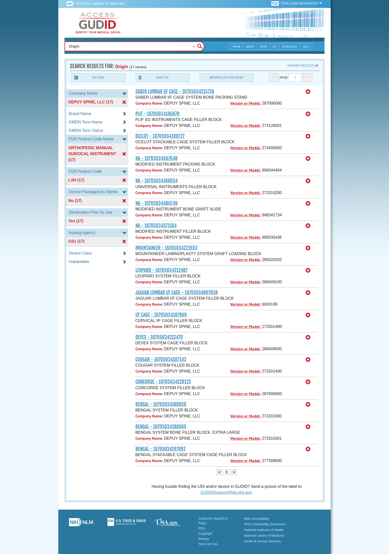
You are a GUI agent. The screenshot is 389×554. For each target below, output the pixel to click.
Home (236, 46)
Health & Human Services (262, 541)
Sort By (162, 77)
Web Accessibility (256, 519)
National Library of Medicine (100, 3)
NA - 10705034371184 (156, 226)
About (250, 46)
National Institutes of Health (264, 530)
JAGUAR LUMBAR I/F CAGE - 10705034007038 (176, 292)
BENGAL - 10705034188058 (160, 404)
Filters (98, 77)
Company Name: (149, 103)
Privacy (203, 539)
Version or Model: (245, 103)
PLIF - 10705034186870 (157, 114)
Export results (301, 65)
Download (289, 46)
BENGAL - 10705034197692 (160, 449)
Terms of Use (208, 544)
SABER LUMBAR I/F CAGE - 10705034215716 (174, 91)
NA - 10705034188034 (156, 181)
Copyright (205, 533)
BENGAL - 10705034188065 (160, 427)
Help (306, 46)
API (275, 46)
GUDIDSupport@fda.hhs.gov (225, 492)
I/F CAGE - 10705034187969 (161, 315)
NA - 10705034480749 (156, 203)
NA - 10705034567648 (156, 158)
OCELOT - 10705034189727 (160, 136)
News (263, 46)
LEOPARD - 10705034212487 (161, 270)
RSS (201, 528)
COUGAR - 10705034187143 (160, 359)
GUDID (98, 23)
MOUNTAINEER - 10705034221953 (166, 248)
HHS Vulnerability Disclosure (264, 524)
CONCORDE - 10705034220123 (163, 382)
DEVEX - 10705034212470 (159, 337)
